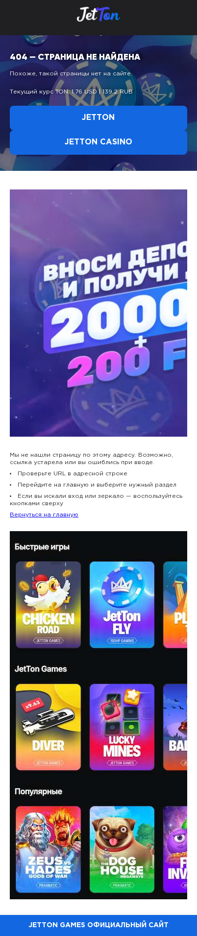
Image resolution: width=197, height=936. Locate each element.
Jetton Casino (98, 142)
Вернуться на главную (44, 514)
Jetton (98, 117)
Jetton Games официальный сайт (98, 925)
